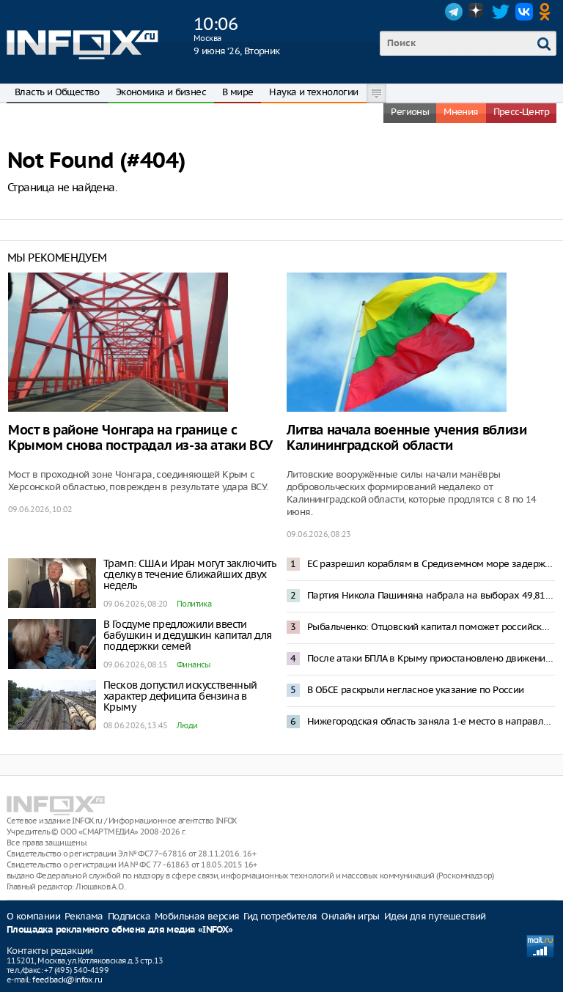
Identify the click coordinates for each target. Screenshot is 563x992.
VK (524, 12)
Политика (194, 604)
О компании (33, 916)
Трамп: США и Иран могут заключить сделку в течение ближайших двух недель (189, 574)
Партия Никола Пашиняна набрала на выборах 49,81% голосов (431, 595)
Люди (187, 725)
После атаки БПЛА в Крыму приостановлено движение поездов (431, 658)
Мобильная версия (197, 916)
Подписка (129, 916)
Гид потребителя (280, 916)
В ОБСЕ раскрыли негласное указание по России (415, 689)
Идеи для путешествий (435, 916)
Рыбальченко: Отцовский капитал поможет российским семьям (431, 626)
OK (547, 12)
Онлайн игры (350, 916)
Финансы (193, 664)
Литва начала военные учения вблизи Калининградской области (406, 438)
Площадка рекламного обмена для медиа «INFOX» (120, 930)
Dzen (477, 12)
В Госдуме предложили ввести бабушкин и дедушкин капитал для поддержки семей (187, 635)
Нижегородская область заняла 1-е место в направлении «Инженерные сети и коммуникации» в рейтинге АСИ (431, 721)
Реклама (84, 916)
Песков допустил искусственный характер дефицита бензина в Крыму (180, 696)
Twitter (500, 12)
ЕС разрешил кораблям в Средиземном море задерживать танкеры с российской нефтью (431, 563)
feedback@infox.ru (67, 979)
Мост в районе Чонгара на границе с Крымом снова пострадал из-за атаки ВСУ (140, 438)
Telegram (454, 12)
